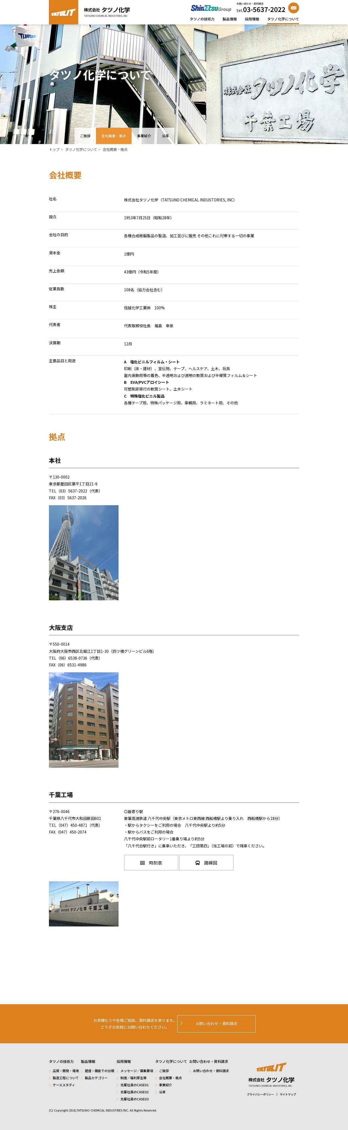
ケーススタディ (64, 1084)
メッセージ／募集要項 (136, 1070)
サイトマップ (288, 1094)
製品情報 (230, 18)
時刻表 (151, 862)
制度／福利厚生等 (133, 1077)
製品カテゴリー (96, 1077)
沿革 (165, 135)
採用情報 (252, 18)
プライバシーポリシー (260, 1094)
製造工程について (66, 1077)
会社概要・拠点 (113, 135)
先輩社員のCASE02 (134, 1092)
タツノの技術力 (202, 18)
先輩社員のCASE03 (134, 1099)
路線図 (206, 862)
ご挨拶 (85, 135)
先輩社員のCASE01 (134, 1084)
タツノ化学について (283, 18)
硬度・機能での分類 (99, 1070)
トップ (54, 149)
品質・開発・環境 (66, 1070)
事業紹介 (144, 135)
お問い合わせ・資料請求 (211, 1070)
